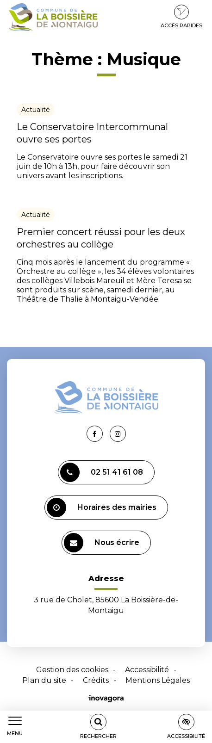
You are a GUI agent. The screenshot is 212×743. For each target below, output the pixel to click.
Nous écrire (101, 542)
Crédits (96, 680)
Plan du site (44, 680)
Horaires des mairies (101, 507)
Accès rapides (181, 17)
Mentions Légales (157, 680)
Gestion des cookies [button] (72, 669)
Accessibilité (147, 669)
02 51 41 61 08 (101, 472)
